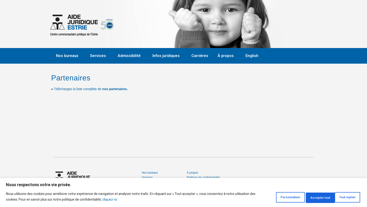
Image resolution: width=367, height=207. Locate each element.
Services (99, 55)
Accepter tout (344, 197)
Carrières (199, 55)
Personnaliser (274, 197)
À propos (227, 55)
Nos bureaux (68, 55)
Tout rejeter (309, 197)
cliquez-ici (115, 200)
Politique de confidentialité (203, 177)
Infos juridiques (167, 55)
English (252, 55)
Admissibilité (130, 55)
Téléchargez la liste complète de (91, 89)
